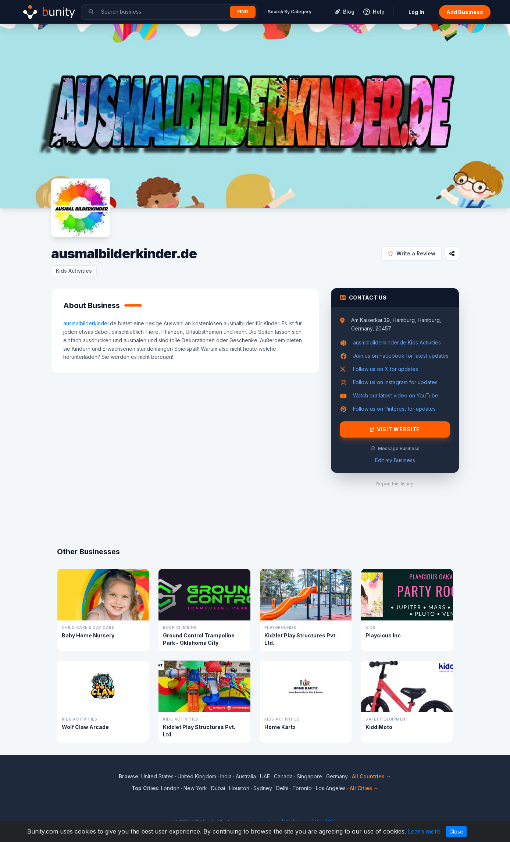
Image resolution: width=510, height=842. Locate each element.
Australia (246, 776)
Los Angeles (331, 788)
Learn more (424, 831)
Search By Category (289, 11)
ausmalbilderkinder (86, 323)
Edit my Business (395, 460)
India (226, 776)
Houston (239, 788)
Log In (416, 12)
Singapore (309, 776)
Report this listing (395, 484)
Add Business (464, 12)
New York (195, 788)
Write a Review (411, 253)
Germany (337, 776)
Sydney (262, 788)
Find (242, 11)
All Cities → (364, 788)
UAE (265, 776)
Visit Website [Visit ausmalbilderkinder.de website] (395, 429)
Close (456, 831)
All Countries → (371, 776)
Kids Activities (74, 271)
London (170, 788)
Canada (283, 776)
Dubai (218, 788)
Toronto (302, 788)
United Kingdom (197, 776)
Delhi (282, 788)
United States (157, 776)
